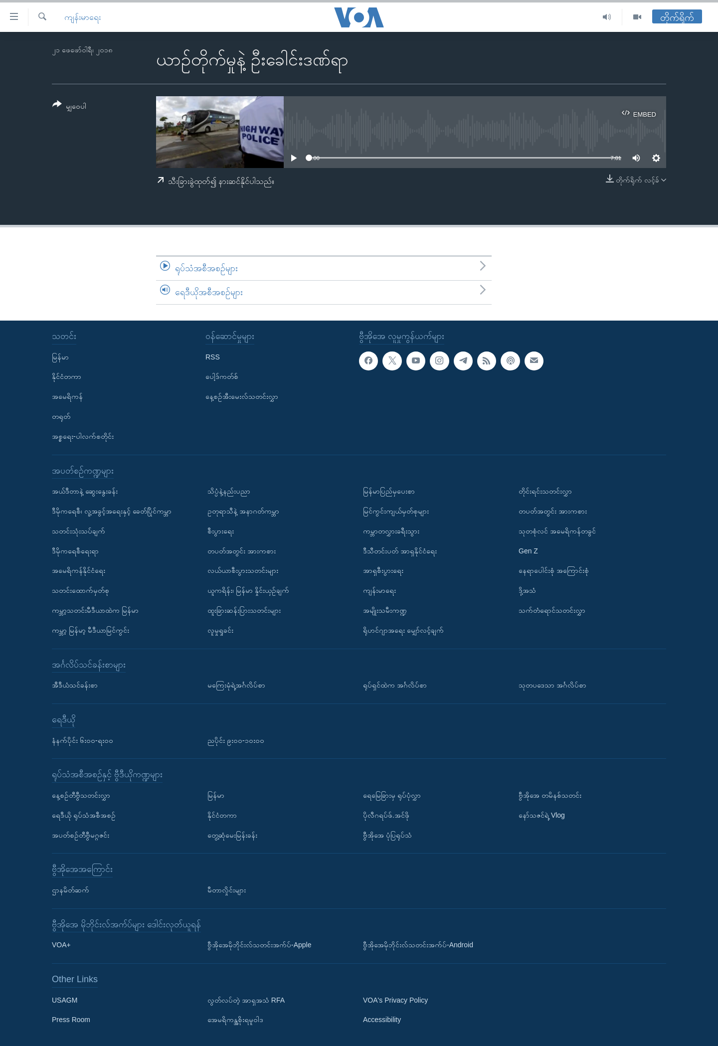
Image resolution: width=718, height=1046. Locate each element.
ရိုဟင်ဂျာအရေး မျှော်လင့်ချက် (403, 630)
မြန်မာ (60, 356)
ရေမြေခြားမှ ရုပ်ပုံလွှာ (392, 795)
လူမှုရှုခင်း (220, 630)
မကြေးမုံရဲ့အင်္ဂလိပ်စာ (236, 685)
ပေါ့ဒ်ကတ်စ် (221, 376)
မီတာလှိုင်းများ (226, 890)
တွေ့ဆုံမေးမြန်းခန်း (232, 835)
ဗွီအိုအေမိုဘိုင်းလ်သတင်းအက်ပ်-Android (418, 945)
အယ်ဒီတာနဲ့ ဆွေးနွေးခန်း (85, 491)
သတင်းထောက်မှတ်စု (80, 590)
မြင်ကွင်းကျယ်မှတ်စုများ (396, 511)
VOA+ (61, 945)
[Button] (69, 107)
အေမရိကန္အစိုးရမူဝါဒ (235, 1020)
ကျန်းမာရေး (82, 17)
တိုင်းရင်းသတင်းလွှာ (545, 491)
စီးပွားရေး (220, 530)
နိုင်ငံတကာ (66, 376)
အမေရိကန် (67, 396)
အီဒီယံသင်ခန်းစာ (75, 685)
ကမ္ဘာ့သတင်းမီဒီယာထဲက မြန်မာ (95, 610)
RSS (212, 356)
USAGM (64, 1000)
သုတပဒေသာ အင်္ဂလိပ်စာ (552, 685)
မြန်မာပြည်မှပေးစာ (389, 491)
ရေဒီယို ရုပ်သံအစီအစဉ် (84, 815)
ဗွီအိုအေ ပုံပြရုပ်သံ (387, 835)
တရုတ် (61, 416)
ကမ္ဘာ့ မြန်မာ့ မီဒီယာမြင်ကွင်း (90, 630)
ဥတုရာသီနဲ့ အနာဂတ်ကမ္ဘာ (243, 511)
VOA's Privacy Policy (395, 1000)
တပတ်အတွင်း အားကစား (241, 550)
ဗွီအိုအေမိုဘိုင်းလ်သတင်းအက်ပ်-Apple (259, 945)
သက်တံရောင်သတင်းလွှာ (552, 610)
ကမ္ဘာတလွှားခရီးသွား (391, 530)
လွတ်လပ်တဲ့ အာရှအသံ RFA (246, 1000)
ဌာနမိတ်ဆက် (70, 890)
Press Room (71, 1020)
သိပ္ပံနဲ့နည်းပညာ (228, 491)
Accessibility (382, 1020)
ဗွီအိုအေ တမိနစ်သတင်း (550, 795)
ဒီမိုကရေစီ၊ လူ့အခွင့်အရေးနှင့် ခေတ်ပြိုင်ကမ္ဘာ (112, 511)
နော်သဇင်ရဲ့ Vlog (542, 815)
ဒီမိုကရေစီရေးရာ (75, 550)
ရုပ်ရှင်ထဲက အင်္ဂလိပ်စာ (395, 685)
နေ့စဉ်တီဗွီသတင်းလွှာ (81, 795)
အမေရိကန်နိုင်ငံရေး (78, 570)
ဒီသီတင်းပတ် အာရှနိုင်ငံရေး (400, 550)
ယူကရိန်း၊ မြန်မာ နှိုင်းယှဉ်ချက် (248, 590)
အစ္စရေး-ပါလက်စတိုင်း (83, 436)
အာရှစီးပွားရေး (383, 570)
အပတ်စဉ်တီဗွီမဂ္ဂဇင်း (80, 835)
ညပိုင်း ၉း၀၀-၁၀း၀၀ (235, 740)
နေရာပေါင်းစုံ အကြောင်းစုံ (554, 570)
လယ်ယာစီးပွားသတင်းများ (242, 570)
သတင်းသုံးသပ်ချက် (78, 530)
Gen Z (528, 550)
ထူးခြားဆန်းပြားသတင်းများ (244, 610)
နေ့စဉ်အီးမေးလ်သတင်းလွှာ (241, 396)
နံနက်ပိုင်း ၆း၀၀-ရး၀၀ (82, 740)
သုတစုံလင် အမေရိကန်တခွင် (557, 530)
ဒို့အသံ (527, 590)
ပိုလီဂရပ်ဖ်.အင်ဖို (386, 815)
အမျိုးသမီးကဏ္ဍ (385, 610)
